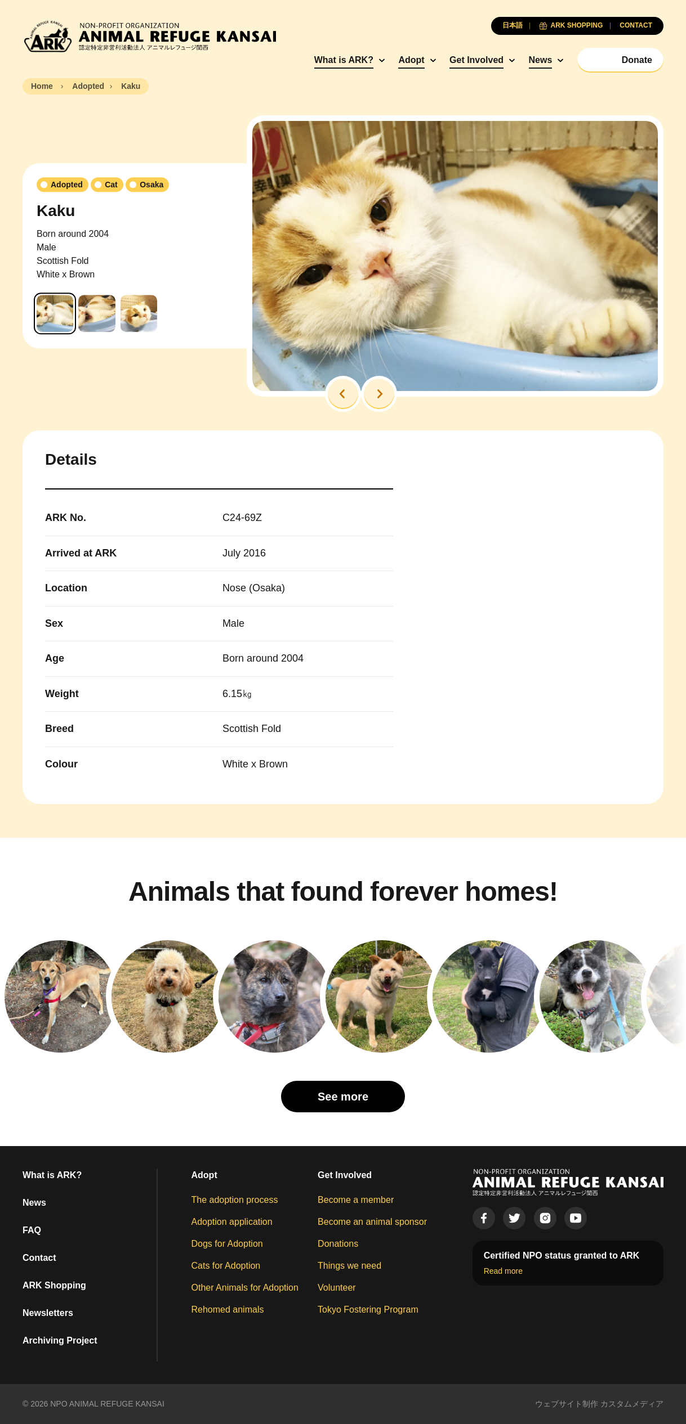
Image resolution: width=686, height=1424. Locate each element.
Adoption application (232, 1222)
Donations (338, 1243)
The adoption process (234, 1200)
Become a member (356, 1200)
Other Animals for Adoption (245, 1287)
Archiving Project (60, 1340)
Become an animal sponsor (372, 1222)
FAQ (32, 1230)
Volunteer (337, 1287)
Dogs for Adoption (227, 1243)
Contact (39, 1258)
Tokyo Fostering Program (368, 1309)
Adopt (411, 60)
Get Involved (476, 60)
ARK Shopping (54, 1285)
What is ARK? (343, 60)
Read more (503, 1270)
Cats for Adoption (226, 1265)
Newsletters (48, 1313)
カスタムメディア (631, 1403)
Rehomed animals (227, 1309)
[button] (343, 394)
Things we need (349, 1265)
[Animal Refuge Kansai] (149, 36)
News (541, 60)
